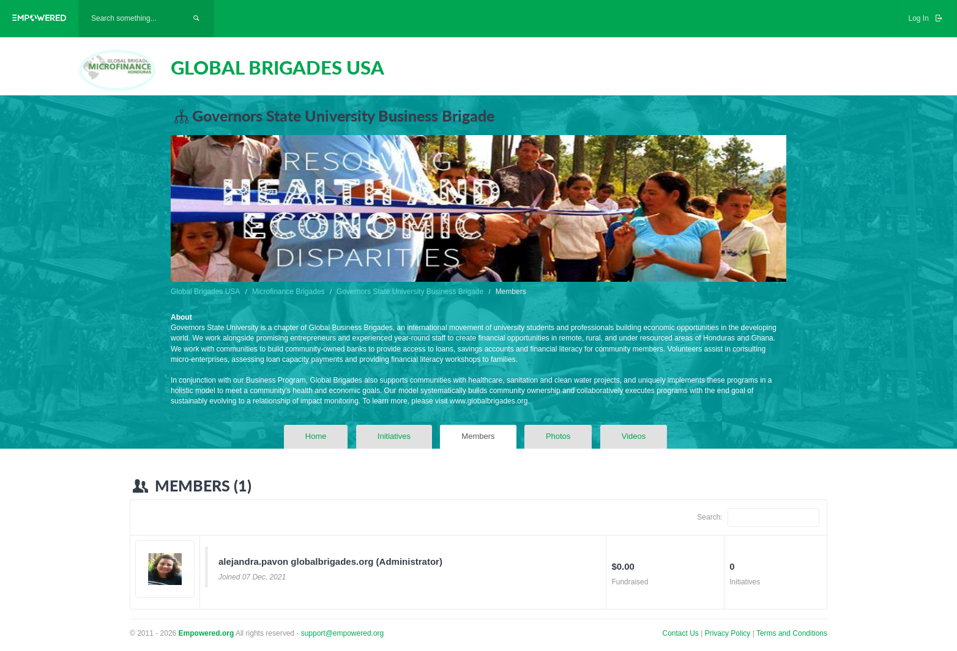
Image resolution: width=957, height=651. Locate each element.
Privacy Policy (729, 633)
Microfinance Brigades (288, 291)
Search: (758, 517)
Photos (558, 436)
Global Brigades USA (205, 291)
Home (316, 436)
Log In (926, 18)
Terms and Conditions (791, 633)
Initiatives (394, 436)
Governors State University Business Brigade (410, 291)
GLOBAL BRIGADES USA (277, 67)
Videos (634, 436)
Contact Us (681, 633)
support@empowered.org (342, 633)
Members (477, 436)
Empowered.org (206, 633)
